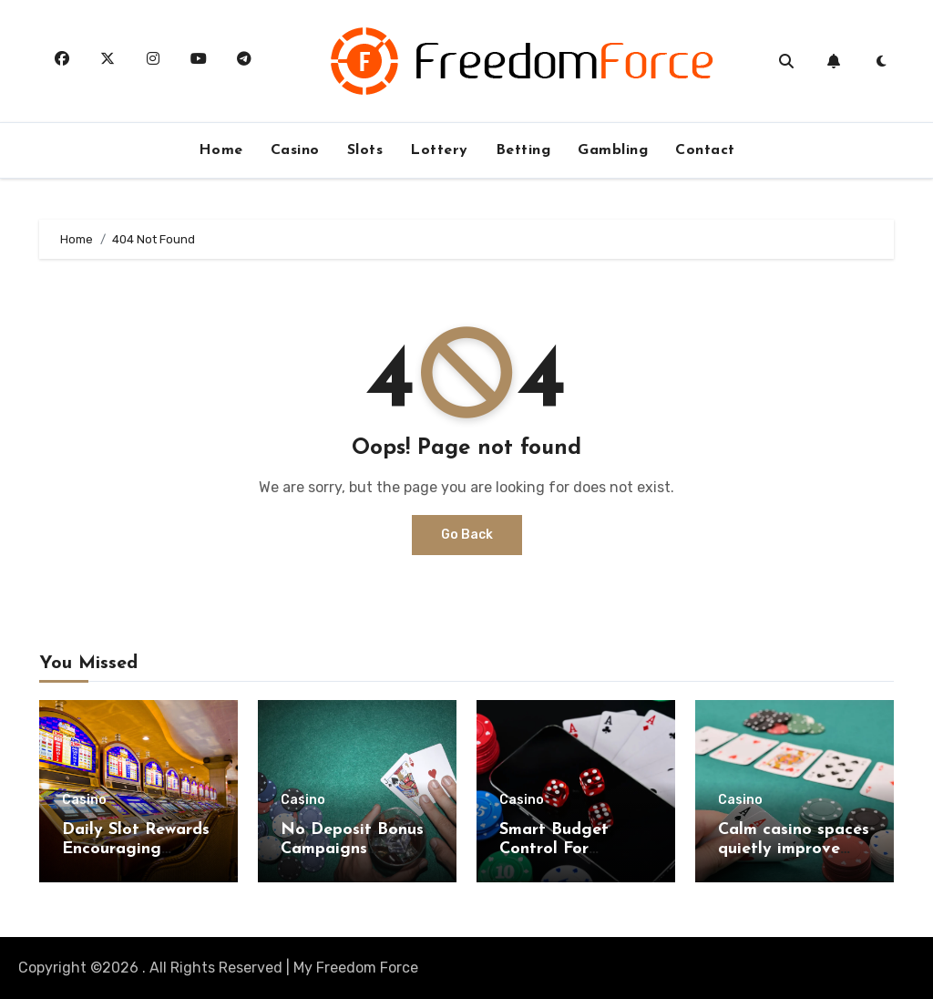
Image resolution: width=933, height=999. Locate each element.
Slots (365, 150)
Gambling (613, 150)
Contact (705, 150)
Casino (295, 150)
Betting (523, 150)
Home (221, 150)
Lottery (439, 150)
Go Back (467, 534)
